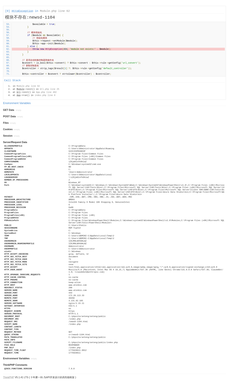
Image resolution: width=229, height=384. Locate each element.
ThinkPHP (8, 377)
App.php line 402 (46, 92)
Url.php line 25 (49, 89)
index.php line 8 (45, 95)
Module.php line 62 (55, 11)
